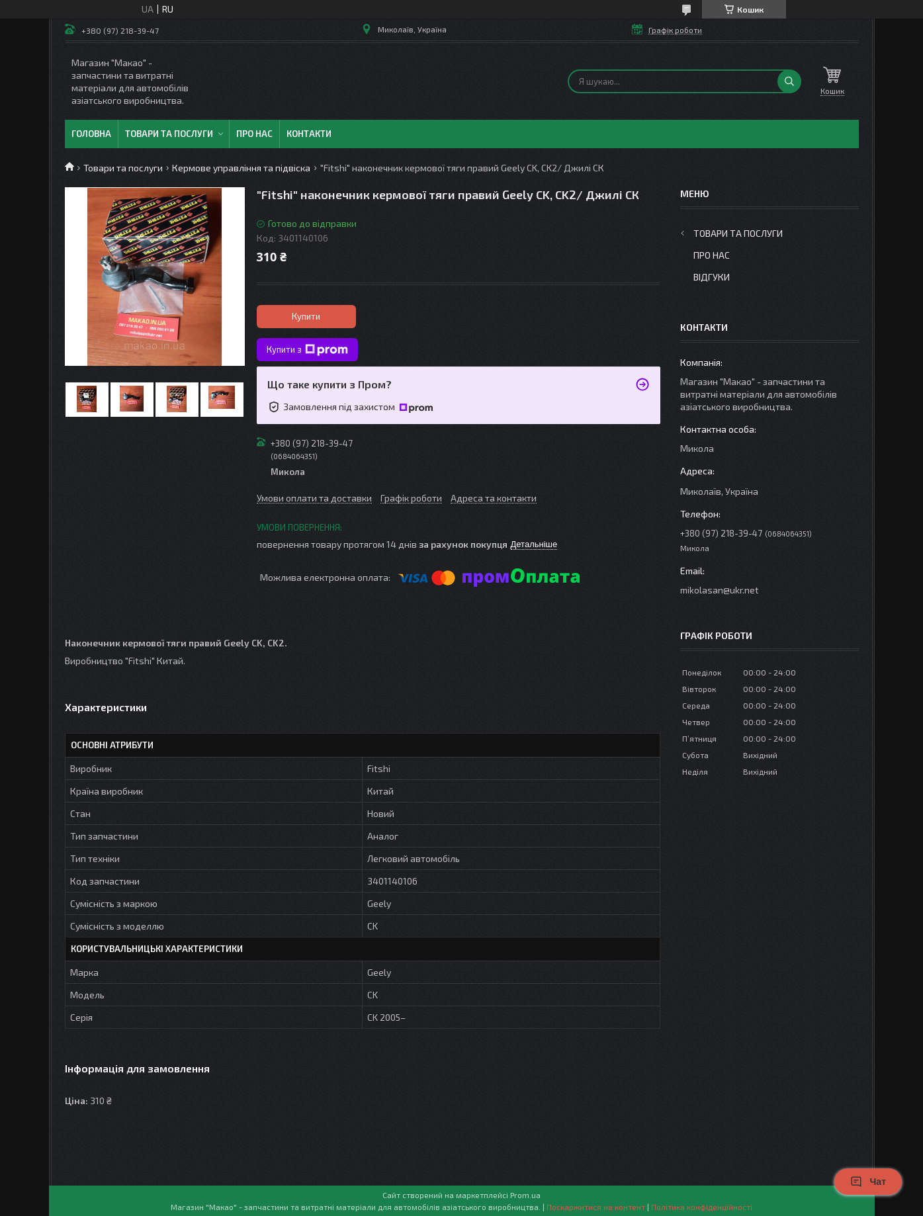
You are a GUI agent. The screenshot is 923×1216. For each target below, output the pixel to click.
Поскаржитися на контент (596, 1206)
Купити (306, 316)
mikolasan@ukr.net (719, 589)
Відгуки (711, 276)
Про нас (254, 133)
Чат (868, 1182)
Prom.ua (525, 1194)
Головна (91, 133)
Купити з (307, 350)
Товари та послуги (169, 133)
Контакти (308, 133)
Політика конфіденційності (701, 1206)
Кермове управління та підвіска (241, 167)
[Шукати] (789, 81)
